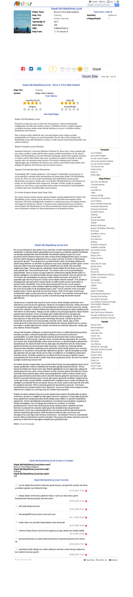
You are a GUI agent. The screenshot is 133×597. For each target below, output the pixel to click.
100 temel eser (97, 166)
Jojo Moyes (96, 344)
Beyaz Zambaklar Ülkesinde (102, 228)
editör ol (94, 172)
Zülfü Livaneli (96, 368)
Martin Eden (96, 307)
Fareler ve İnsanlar (98, 277)
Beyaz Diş (95, 272)
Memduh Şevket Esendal (101, 349)
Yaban (93, 261)
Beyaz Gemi (96, 255)
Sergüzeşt (95, 253)
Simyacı (94, 288)
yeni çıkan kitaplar (98, 155)
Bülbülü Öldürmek (98, 225)
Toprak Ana (95, 236)
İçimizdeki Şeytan (98, 250)
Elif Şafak (95, 341)
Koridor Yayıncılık (61, 18)
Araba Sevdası (97, 258)
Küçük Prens (96, 266)
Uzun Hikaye (96, 201)
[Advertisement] (66, 48)
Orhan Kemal (96, 352)
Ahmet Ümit (96, 325)
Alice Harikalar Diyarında (101, 203)
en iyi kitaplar (96, 153)
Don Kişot (95, 231)
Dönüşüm (95, 269)
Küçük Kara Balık (98, 220)
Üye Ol (113, 76)
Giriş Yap (105, 76)
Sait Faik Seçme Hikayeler (102, 312)
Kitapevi (32, 107)
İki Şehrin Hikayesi (99, 244)
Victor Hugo (96, 366)
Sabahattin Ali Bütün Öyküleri (103, 318)
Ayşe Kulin (95, 330)
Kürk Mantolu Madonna (100, 293)
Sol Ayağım (95, 280)
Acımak (94, 187)
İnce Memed (96, 239)
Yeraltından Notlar (98, 309)
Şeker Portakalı (97, 291)
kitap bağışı (95, 175)
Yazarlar (104, 322)
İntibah (94, 223)
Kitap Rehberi (104, 179)
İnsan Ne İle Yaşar (98, 263)
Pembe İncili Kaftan (99, 296)
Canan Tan (95, 336)
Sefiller (94, 285)
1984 (93, 193)
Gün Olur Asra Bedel (99, 182)
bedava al (112, 15)
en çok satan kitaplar (99, 158)
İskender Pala (96, 333)
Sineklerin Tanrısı (98, 233)
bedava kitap (96, 169)
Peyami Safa (96, 355)
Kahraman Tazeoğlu (99, 347)
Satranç (94, 242)
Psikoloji (57, 15)
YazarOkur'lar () (32, 100)
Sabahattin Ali (96, 357)
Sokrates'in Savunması (100, 198)
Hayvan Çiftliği (97, 195)
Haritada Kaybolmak (99, 206)
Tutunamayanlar (98, 184)
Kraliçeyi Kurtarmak (99, 209)
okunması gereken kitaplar (102, 161)
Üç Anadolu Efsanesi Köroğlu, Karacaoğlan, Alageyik (103, 303)
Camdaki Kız (96, 190)
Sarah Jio (95, 360)
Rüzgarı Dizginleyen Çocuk (102, 315)
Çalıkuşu (94, 214)
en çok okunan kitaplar (100, 164)
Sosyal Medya (70, 107)
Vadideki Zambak (98, 247)
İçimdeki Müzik (97, 212)
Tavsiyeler (104, 150)
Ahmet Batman (97, 327)
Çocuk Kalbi (96, 217)
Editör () (70, 100)
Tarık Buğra (95, 363)
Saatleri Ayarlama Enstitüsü (102, 274)
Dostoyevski (96, 338)
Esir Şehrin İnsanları (99, 299)
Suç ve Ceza (96, 283)
